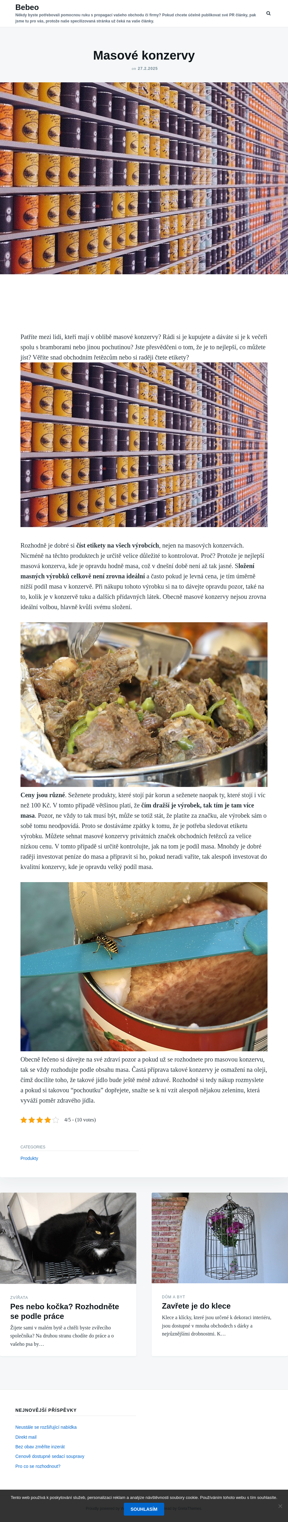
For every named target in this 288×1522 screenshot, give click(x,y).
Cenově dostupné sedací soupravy (49, 1456)
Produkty (29, 1158)
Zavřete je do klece (196, 1306)
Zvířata (19, 1297)
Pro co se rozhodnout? (37, 1466)
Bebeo (27, 7)
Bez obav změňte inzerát (40, 1446)
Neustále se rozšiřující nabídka (45, 1427)
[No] (280, 1506)
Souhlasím (144, 1509)
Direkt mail (25, 1437)
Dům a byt (173, 1297)
